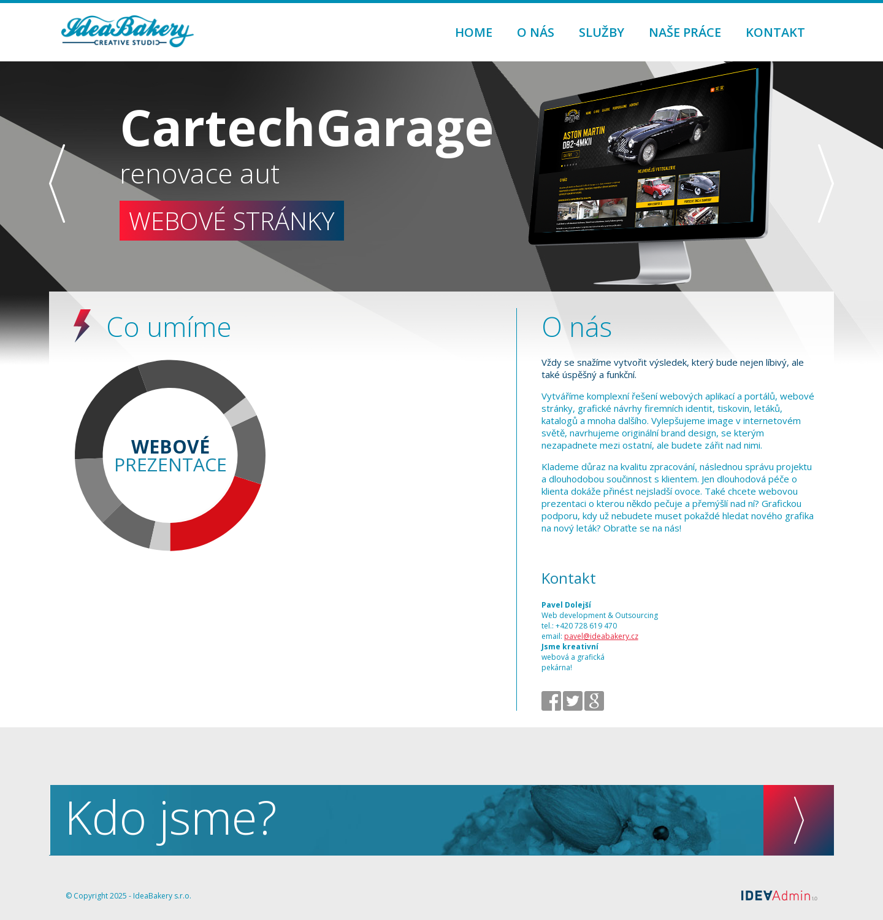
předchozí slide (57, 183)
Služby (601, 32)
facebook (551, 701)
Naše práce (685, 32)
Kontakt (775, 32)
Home (473, 32)
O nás (535, 32)
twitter (573, 701)
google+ (594, 701)
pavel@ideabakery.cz (601, 636)
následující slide (826, 183)
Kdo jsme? (449, 820)
